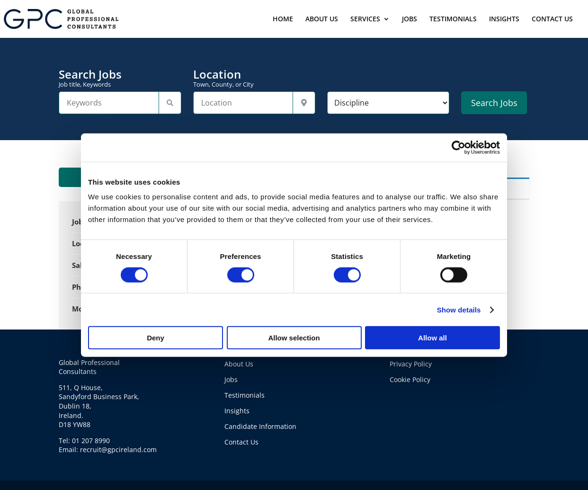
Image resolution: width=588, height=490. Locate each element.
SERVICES (365, 19)
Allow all (432, 338)
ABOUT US (321, 19)
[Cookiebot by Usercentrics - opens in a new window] (458, 147)
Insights (236, 410)
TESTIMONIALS (453, 19)
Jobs (231, 379)
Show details (459, 309)
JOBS (409, 19)
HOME (283, 19)
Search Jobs (120, 78)
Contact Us (241, 441)
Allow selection (294, 338)
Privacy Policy (411, 363)
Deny (155, 338)
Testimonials (244, 395)
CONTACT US (552, 19)
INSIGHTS (504, 19)
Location (254, 78)
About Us (238, 363)
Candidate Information (260, 426)
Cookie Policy (410, 379)
